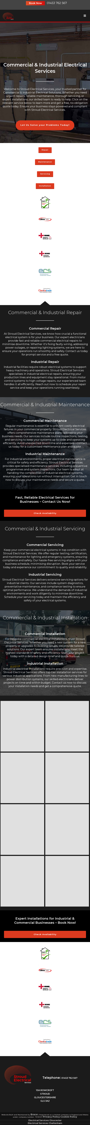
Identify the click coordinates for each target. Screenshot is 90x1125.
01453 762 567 (57, 3)
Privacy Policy (51, 1117)
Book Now (35, 3)
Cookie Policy (68, 1117)
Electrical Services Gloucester (45, 1120)
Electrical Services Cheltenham (45, 1123)
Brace (34, 1114)
